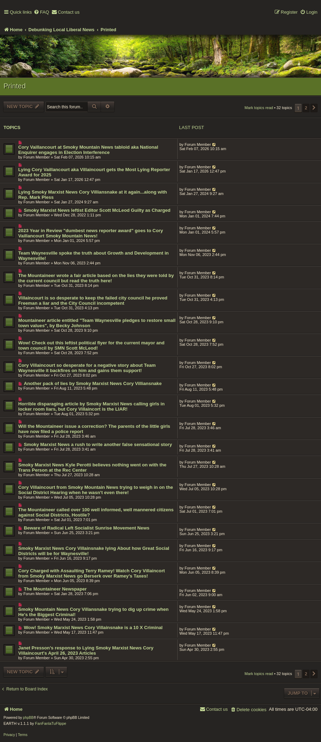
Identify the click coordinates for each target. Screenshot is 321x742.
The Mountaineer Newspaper (55, 589)
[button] (313, 108)
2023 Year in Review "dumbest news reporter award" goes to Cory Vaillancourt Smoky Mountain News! (90, 233)
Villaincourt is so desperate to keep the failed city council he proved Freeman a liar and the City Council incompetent (93, 300)
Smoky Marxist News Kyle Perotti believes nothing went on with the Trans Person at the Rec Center (92, 467)
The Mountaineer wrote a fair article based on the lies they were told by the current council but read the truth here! (96, 278)
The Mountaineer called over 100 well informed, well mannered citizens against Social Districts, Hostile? (95, 512)
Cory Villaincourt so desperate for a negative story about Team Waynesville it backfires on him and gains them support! (87, 368)
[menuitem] (41, 12)
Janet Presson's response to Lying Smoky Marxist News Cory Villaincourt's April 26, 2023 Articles (85, 650)
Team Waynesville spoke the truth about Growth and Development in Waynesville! (93, 255)
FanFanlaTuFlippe (50, 723)
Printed (15, 86)
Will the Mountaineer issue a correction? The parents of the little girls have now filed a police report (94, 429)
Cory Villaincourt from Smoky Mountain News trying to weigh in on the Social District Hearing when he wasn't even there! (95, 490)
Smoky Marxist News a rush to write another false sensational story (98, 444)
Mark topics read (259, 108)
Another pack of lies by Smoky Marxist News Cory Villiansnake (93, 383)
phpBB (28, 718)
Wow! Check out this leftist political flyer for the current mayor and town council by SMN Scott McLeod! (91, 345)
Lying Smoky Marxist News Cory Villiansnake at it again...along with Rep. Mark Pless (92, 194)
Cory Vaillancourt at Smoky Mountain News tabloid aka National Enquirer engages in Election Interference (88, 149)
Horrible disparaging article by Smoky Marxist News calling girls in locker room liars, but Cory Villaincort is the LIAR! (91, 406)
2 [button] (306, 107)
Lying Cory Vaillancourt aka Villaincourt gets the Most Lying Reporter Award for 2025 (94, 172)
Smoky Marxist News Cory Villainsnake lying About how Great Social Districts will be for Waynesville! (93, 551)
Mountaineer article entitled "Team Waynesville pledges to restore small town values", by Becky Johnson (97, 323)
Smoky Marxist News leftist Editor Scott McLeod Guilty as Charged (97, 210)
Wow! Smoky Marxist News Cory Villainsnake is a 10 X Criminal (93, 627)
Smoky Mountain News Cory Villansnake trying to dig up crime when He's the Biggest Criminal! (93, 612)
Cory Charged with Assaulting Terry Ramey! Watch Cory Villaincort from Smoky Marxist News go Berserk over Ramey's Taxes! (91, 573)
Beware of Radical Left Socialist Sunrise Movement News (86, 528)
